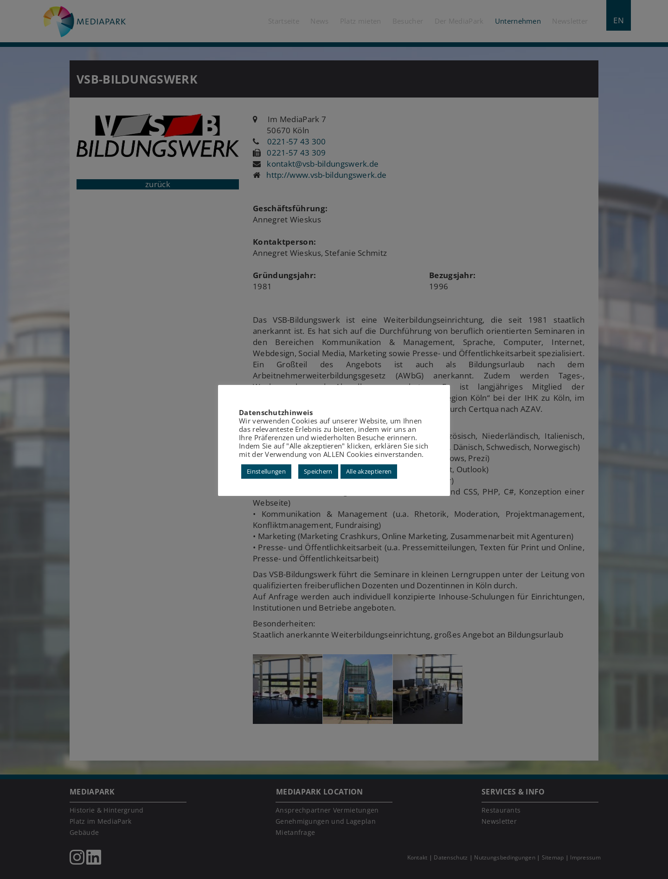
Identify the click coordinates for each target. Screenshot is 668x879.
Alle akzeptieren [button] (369, 471)
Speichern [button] (318, 471)
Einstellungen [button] (266, 471)
